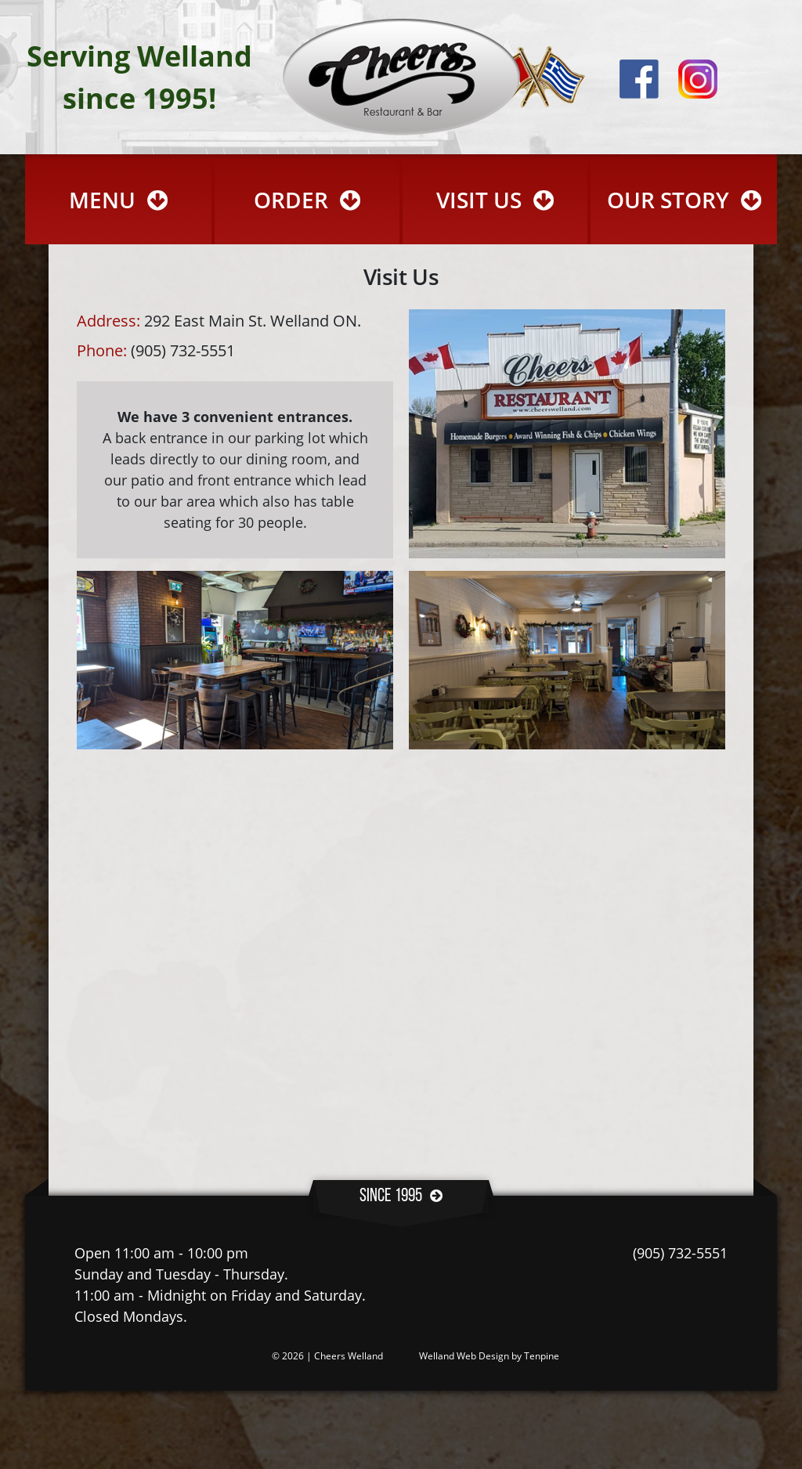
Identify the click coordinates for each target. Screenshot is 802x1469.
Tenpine (541, 1356)
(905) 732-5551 (680, 1252)
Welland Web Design (464, 1356)
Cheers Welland (348, 1356)
